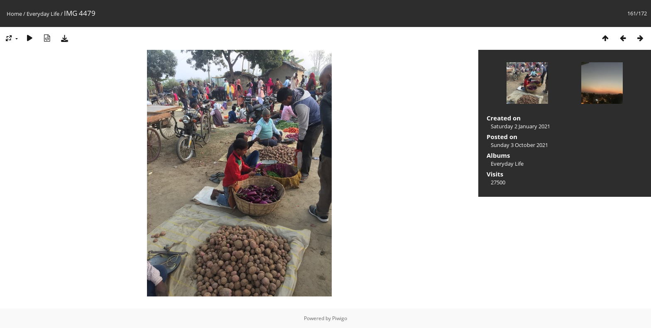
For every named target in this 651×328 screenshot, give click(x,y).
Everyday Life (43, 13)
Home (14, 13)
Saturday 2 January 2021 (520, 126)
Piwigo (339, 318)
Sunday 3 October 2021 (519, 145)
